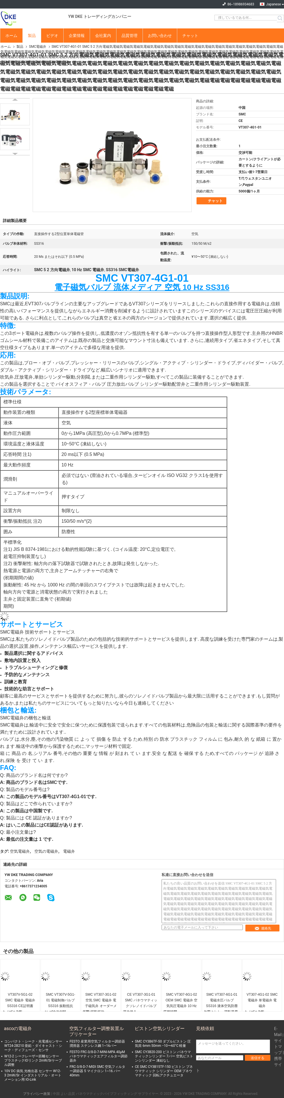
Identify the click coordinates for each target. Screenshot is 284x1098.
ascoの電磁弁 (18, 1028)
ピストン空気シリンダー (160, 1028)
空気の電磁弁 (46, 851)
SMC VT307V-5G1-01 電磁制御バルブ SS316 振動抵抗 (60, 1000)
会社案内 (103, 35)
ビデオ (52, 35)
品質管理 (129, 35)
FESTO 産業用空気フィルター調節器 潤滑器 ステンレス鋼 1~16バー (97, 1043)
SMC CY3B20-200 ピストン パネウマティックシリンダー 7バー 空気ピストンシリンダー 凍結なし (164, 1056)
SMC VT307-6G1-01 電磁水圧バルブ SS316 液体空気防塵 (221, 1000)
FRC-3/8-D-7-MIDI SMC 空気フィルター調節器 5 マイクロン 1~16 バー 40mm (97, 1071)
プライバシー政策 (36, 1094)
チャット (190, 35)
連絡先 (262, 928)
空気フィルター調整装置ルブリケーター (96, 1031)
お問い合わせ (160, 35)
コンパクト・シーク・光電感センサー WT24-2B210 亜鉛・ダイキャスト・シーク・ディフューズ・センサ (33, 1045)
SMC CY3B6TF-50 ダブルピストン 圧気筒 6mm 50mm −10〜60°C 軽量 (163, 1043)
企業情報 (77, 35)
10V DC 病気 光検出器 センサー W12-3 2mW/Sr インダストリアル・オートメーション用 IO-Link (32, 1075)
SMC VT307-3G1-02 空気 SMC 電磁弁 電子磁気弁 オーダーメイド (100, 1001)
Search (280, 18)
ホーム (11, 35)
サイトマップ (278, 1046)
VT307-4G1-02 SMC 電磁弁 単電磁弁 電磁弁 (262, 1000)
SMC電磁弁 (37, 47)
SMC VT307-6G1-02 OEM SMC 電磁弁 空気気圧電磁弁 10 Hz (181, 1000)
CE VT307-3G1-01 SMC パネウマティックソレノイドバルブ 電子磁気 (141, 1001)
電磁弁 (69, 851)
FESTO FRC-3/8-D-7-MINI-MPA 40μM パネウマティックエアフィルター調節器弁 (99, 1056)
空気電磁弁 (20, 851)
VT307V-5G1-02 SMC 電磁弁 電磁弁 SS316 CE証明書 (20, 1000)
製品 (32, 35)
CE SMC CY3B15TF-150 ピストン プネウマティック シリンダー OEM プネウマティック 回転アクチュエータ (164, 1071)
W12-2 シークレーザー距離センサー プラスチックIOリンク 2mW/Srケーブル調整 (33, 1060)
